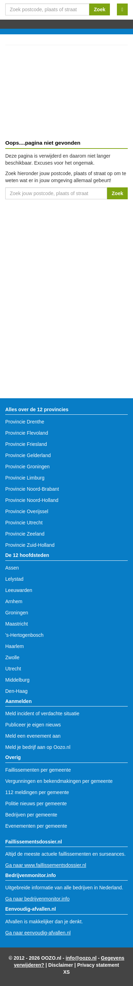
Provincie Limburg (24, 478)
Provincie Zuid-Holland (30, 545)
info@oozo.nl (81, 958)
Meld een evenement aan (33, 736)
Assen (12, 568)
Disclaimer (60, 965)
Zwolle (12, 657)
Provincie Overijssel (26, 511)
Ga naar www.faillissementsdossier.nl (45, 865)
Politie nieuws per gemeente (36, 803)
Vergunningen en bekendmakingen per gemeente (59, 781)
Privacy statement (98, 965)
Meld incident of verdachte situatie (42, 713)
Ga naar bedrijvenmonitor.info (37, 899)
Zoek (99, 9)
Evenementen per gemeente (36, 826)
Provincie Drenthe (24, 422)
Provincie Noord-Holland (31, 500)
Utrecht (13, 668)
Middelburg (17, 680)
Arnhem (13, 601)
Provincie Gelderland (28, 455)
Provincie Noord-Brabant (32, 489)
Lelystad (14, 579)
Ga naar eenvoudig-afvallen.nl (38, 933)
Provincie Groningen (27, 466)
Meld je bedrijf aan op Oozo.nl (37, 747)
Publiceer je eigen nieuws (33, 725)
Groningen (16, 612)
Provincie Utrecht (24, 522)
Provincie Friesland (26, 444)
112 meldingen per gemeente (37, 792)
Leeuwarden (18, 590)
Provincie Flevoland (26, 433)
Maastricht (16, 624)
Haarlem (14, 646)
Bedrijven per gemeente (31, 815)
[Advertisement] (66, 93)
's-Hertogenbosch (24, 635)
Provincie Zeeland (24, 534)
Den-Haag (16, 691)
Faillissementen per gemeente (38, 770)
